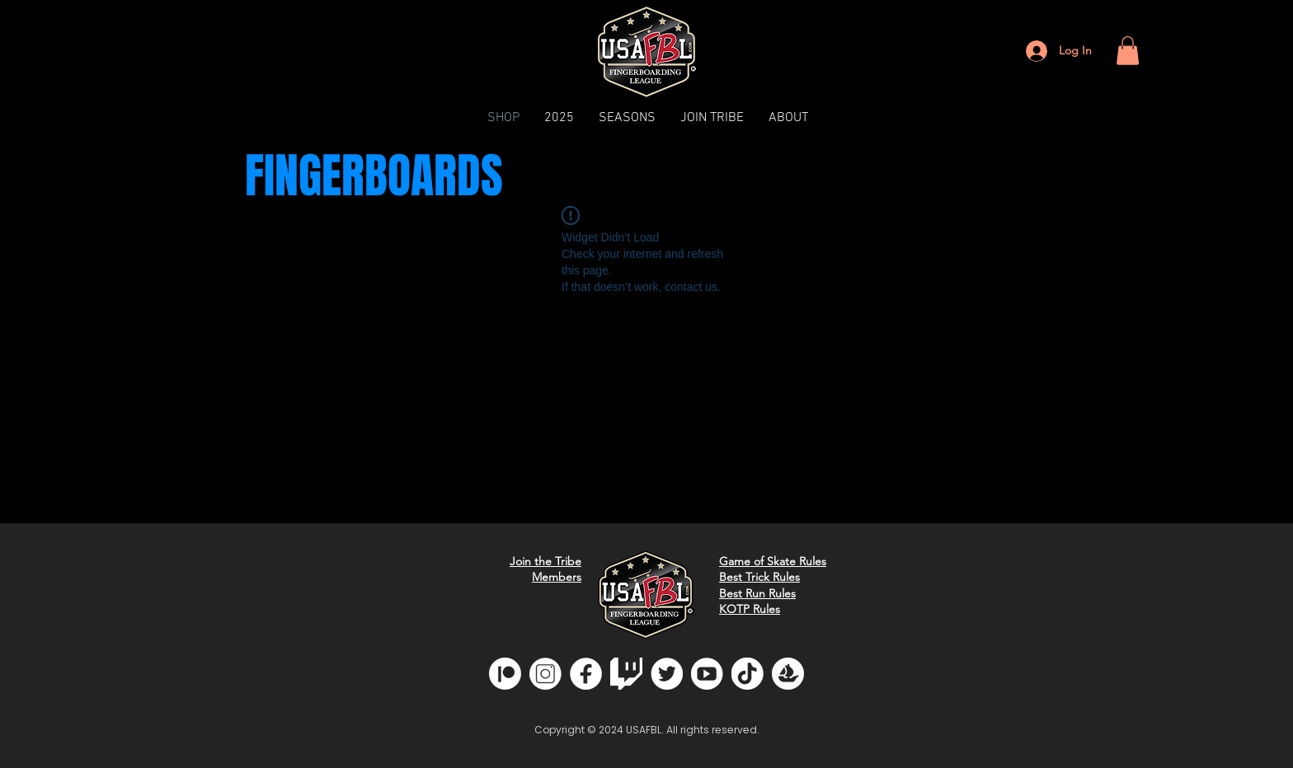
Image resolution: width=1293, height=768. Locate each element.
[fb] (586, 674)
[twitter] (667, 674)
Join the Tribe (545, 561)
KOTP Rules (749, 609)
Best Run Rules (757, 593)
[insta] (545, 674)
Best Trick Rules (759, 576)
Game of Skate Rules (772, 561)
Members (556, 576)
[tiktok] (747, 674)
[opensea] (788, 674)
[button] (1128, 50)
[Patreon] (505, 674)
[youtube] (707, 674)
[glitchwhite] (626, 674)
